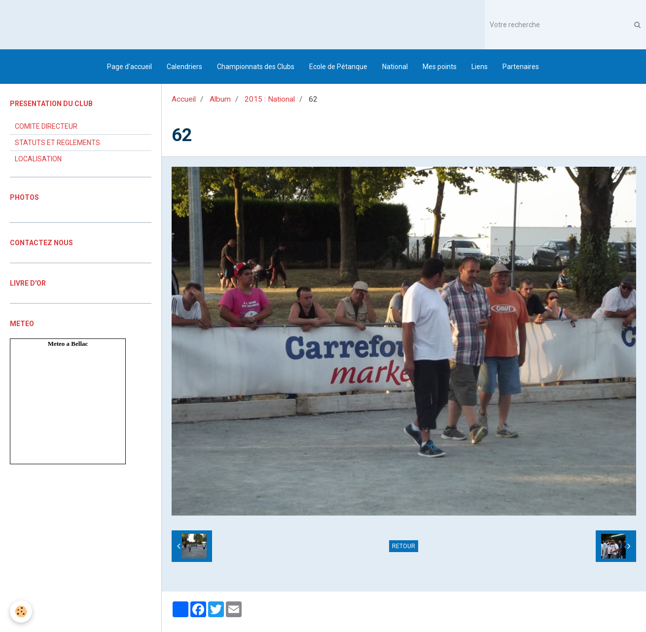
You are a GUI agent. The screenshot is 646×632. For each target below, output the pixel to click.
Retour (403, 546)
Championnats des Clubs (255, 67)
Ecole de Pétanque (338, 67)
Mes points (440, 67)
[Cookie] (21, 611)
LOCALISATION (38, 159)
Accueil (184, 99)
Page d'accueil (129, 67)
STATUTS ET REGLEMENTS (57, 143)
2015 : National (270, 99)
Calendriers (184, 67)
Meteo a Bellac (68, 343)
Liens (479, 67)
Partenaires (520, 67)
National (395, 67)
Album (220, 99)
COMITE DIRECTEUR (46, 126)
